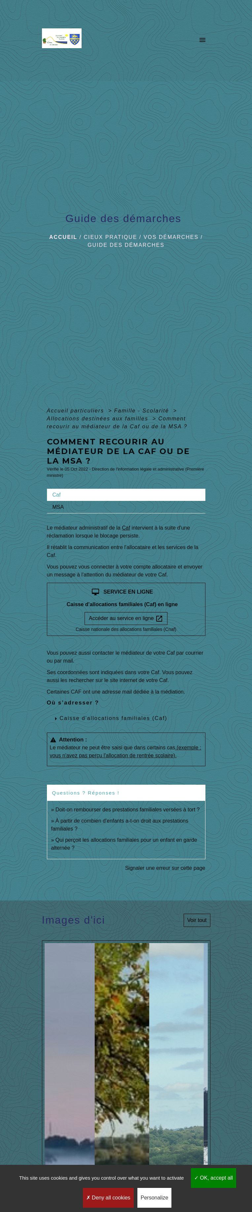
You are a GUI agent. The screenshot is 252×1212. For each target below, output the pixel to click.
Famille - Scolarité (142, 410)
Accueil (63, 237)
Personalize (154, 1197)
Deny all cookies (108, 1197)
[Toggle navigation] (202, 40)
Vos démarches (171, 237)
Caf (126, 528)
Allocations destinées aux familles (99, 418)
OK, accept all (213, 1178)
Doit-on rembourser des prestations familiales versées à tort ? (127, 809)
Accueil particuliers (76, 410)
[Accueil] (64, 40)
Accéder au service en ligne (126, 619)
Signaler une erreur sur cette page (165, 868)
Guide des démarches (126, 245)
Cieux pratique (110, 237)
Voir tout (197, 920)
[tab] (126, 495)
